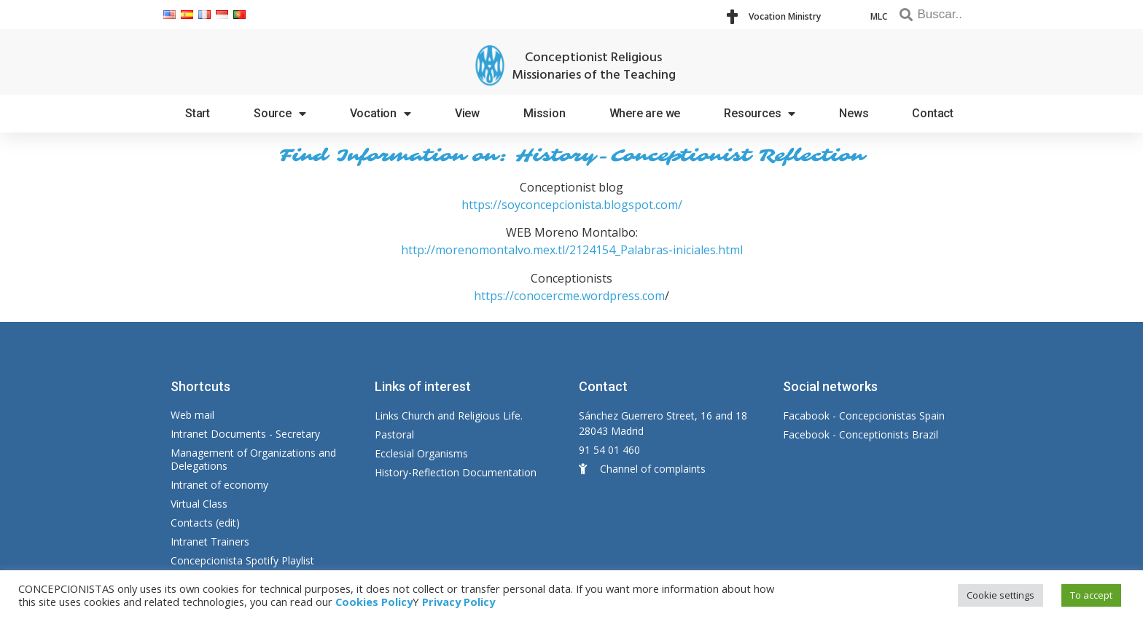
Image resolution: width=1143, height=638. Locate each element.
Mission (544, 113)
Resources (759, 114)
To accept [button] (1091, 595)
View (467, 113)
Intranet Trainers (210, 541)
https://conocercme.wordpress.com (569, 296)
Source (280, 114)
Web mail (192, 415)
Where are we (645, 113)
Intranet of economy (219, 485)
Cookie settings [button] (1000, 595)
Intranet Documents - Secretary (245, 434)
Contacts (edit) (205, 522)
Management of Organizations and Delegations (253, 459)
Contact (932, 113)
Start (197, 113)
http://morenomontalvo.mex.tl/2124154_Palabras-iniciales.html (572, 250)
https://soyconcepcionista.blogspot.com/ (571, 205)
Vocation (380, 114)
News (853, 113)
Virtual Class (199, 504)
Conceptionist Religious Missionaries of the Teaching (594, 66)
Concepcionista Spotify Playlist (242, 560)
